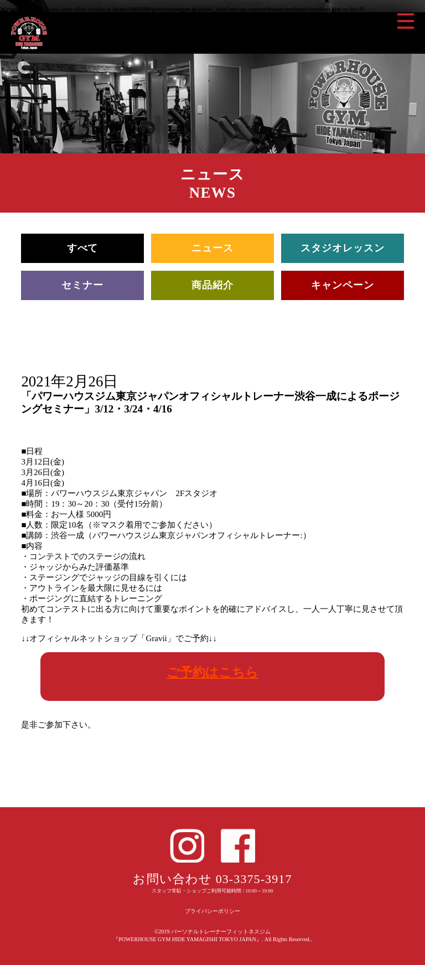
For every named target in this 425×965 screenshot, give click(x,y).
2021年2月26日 (69, 381)
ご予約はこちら (212, 672)
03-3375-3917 (254, 879)
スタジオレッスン (342, 248)
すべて (83, 248)
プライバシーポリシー (212, 911)
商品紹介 (212, 285)
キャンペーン (342, 285)
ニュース (212, 248)
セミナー (82, 285)
